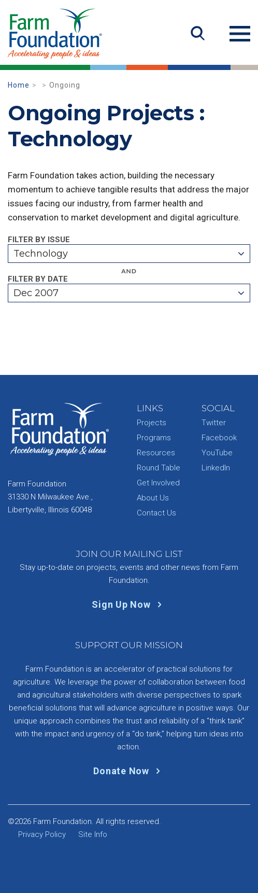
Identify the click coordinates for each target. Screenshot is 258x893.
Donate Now (128, 770)
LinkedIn (216, 467)
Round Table (158, 467)
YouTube (217, 452)
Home (19, 85)
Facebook (219, 437)
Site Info (92, 834)
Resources (156, 452)
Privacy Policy (42, 834)
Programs (154, 437)
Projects (151, 422)
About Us (153, 498)
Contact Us (156, 513)
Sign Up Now (129, 604)
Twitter (214, 422)
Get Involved (158, 482)
